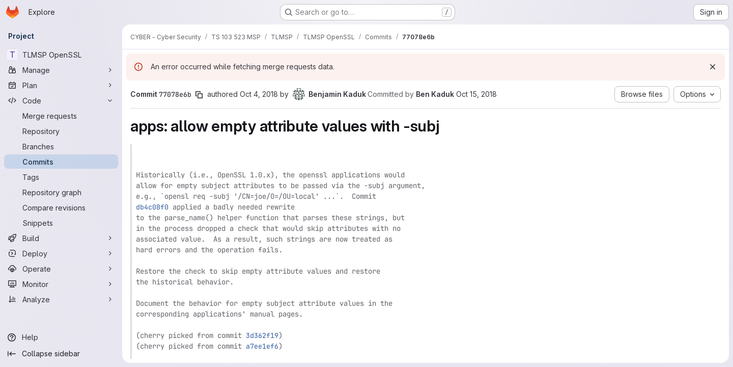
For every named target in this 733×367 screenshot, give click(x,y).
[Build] (61, 238)
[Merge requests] (61, 116)
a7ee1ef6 (262, 346)
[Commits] (61, 161)
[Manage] (61, 70)
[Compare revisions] (61, 207)
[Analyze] (61, 299)
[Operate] (61, 268)
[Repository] (61, 131)
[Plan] (61, 85)
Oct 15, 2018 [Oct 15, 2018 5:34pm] (476, 94)
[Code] (61, 100)
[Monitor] (61, 284)
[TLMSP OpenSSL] (61, 54)
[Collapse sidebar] (61, 354)
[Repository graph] (61, 192)
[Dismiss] (713, 67)
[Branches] (61, 146)
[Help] (61, 337)
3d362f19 (262, 335)
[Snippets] (61, 223)
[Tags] (61, 177)
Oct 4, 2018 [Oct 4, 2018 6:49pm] (259, 94)
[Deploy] (61, 253)
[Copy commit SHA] (199, 95)
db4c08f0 (152, 207)
